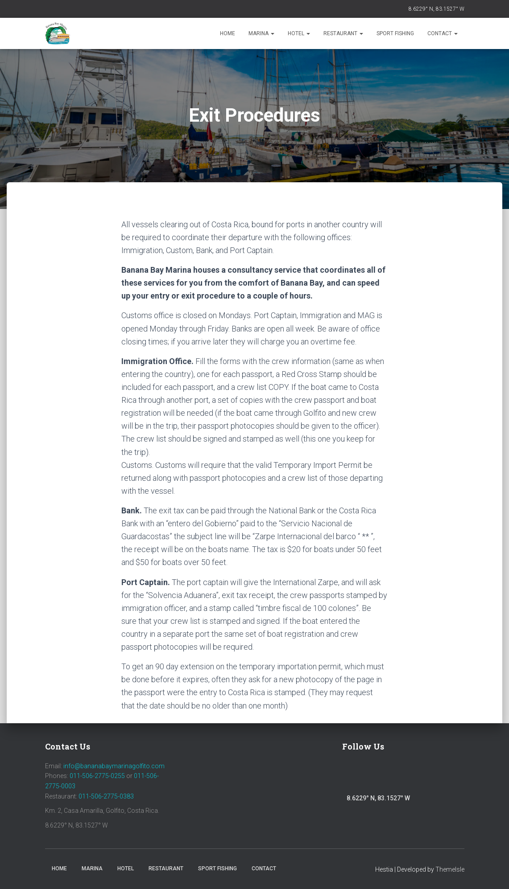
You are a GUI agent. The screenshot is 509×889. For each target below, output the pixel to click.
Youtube (396, 776)
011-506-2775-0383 (106, 796)
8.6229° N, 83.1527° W (436, 9)
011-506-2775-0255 (97, 775)
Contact (442, 33)
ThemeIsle (449, 869)
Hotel (299, 33)
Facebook (351, 774)
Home (227, 33)
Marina (261, 33)
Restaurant (343, 33)
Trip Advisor (420, 776)
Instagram (375, 776)
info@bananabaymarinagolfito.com (114, 766)
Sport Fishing (395, 33)
